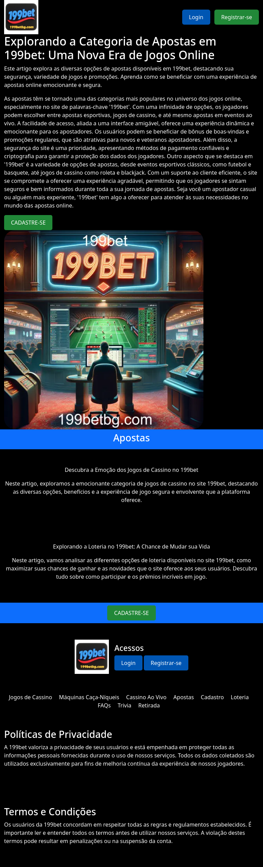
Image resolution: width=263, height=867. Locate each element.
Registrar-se (236, 17)
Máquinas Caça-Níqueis (89, 697)
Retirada (149, 705)
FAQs (104, 705)
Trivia (125, 705)
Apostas (183, 697)
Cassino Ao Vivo (146, 697)
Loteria (240, 697)
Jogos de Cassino (30, 697)
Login (196, 17)
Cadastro (212, 697)
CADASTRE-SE (28, 222)
